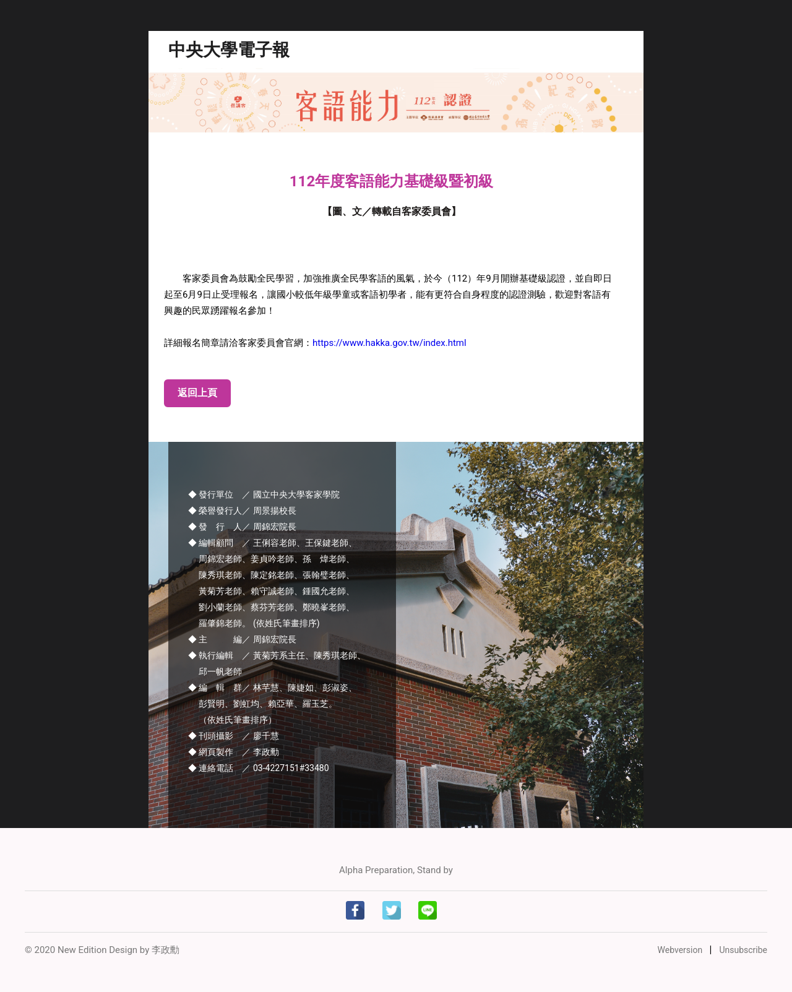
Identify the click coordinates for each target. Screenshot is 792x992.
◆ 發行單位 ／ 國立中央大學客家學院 (264, 494)
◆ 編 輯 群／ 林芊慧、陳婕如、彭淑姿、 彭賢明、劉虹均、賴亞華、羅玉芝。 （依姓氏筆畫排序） (272, 704)
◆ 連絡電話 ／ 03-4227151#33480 (258, 768)
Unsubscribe (743, 950)
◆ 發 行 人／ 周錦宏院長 (242, 527)
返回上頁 (197, 393)
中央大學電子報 (229, 50)
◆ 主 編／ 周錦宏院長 (242, 639)
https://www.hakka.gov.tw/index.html (389, 342)
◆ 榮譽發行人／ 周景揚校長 (242, 510)
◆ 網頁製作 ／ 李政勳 (233, 752)
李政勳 (165, 949)
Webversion (681, 950)
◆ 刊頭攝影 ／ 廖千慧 (233, 736)
